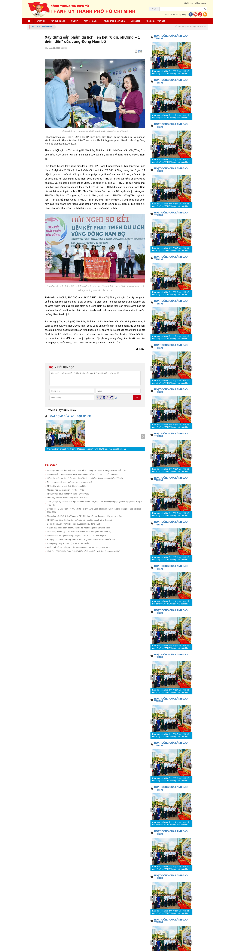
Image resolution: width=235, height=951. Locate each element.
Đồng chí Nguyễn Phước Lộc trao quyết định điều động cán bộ (74, 524)
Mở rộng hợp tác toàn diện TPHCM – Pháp (65, 490)
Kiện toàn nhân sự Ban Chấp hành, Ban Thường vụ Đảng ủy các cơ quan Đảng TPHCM (85, 478)
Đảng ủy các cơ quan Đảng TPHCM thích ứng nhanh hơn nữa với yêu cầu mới (81, 539)
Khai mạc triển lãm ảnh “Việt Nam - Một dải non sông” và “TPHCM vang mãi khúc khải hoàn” (86, 449)
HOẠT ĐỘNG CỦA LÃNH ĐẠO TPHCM (70, 416)
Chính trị (41, 21)
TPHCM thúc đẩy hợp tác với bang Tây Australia (68, 494)
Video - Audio (200, 3)
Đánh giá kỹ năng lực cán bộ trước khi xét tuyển (68, 543)
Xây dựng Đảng (58, 21)
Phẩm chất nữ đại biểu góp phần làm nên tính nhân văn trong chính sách (78, 547)
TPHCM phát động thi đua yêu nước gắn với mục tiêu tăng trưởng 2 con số (79, 520)
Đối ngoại (135, 21)
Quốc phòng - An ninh (114, 21)
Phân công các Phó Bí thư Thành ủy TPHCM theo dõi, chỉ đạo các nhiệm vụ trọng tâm (84, 516)
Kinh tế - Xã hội (91, 21)
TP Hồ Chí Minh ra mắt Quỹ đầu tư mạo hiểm (66, 486)
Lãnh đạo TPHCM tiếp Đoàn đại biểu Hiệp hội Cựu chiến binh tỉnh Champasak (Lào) (83, 551)
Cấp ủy (74, 21)
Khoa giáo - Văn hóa (155, 21)
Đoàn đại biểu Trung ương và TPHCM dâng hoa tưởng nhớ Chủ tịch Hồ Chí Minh (82, 474)
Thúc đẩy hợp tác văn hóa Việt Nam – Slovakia (67, 498)
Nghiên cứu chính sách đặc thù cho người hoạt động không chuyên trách (78, 528)
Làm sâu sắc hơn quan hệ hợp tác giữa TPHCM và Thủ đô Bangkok (76, 535)
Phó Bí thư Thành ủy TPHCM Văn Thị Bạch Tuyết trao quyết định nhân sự (79, 532)
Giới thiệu (188, 3)
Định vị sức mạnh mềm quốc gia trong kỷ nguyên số (69, 482)
